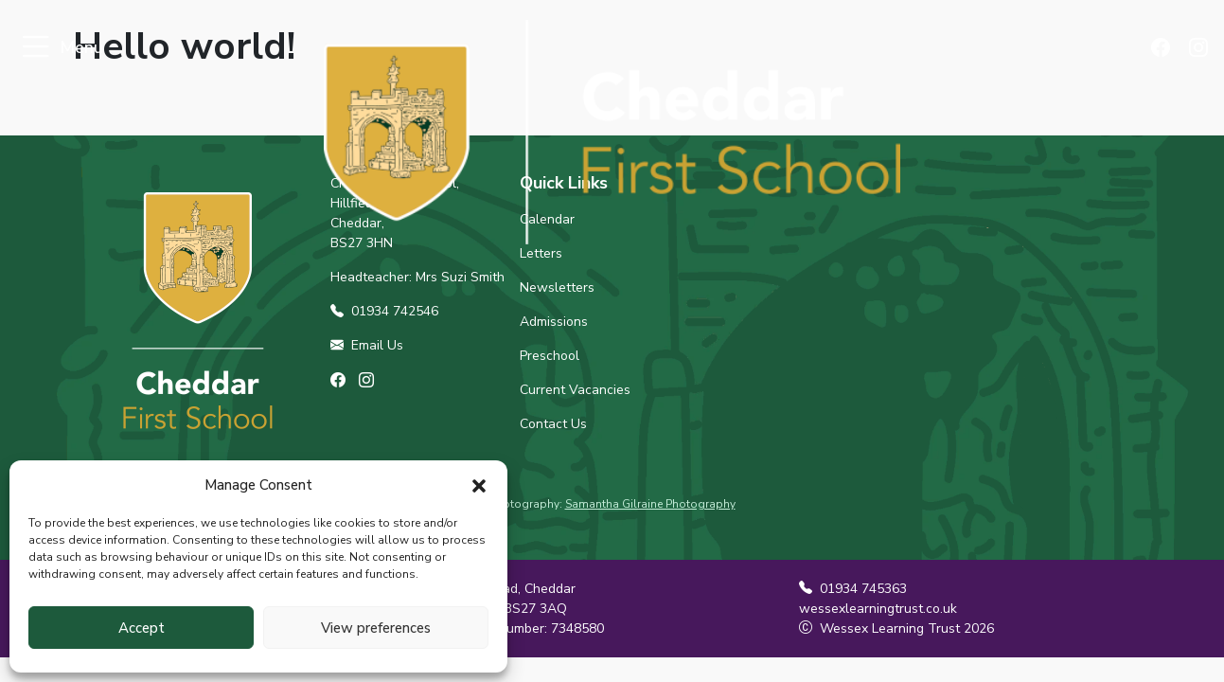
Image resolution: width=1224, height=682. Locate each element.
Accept (141, 628)
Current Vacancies (575, 390)
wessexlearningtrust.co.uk (878, 609)
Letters (541, 253)
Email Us (366, 345)
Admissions (554, 322)
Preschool (549, 356)
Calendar (547, 219)
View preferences (376, 628)
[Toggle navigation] (35, 48)
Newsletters (557, 287)
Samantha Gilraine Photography (650, 504)
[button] (479, 485)
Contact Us (553, 424)
